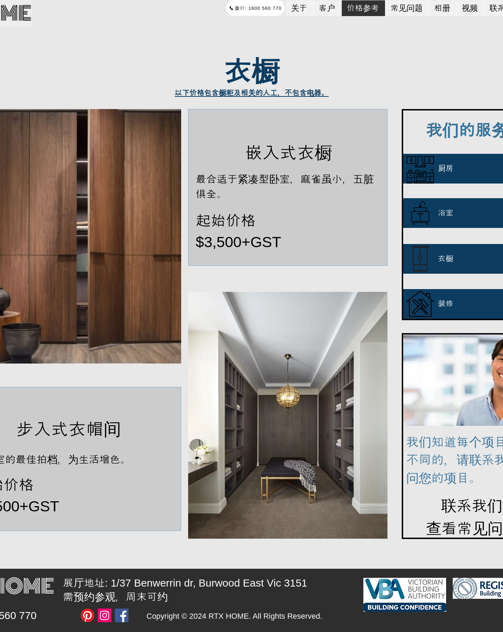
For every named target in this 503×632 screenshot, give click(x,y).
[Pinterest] (87, 615)
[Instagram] (104, 615)
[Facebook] (121, 615)
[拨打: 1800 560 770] (255, 8)
